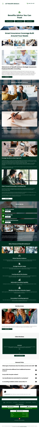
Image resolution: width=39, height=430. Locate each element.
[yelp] (19, 418)
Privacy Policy (25, 426)
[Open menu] (3, 3)
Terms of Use (21, 426)
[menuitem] (4, 402)
